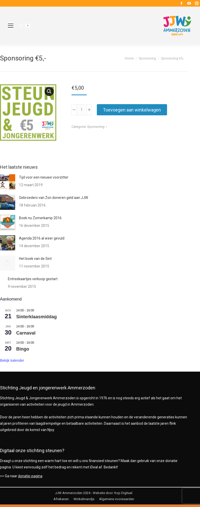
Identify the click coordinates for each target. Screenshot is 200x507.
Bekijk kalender (12, 360)
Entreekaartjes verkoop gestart (33, 279)
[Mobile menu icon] (11, 26)
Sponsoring (95, 127)
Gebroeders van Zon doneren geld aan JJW (53, 198)
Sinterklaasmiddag (36, 316)
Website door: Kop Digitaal (112, 493)
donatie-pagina (30, 476)
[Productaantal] (82, 109)
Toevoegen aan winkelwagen (132, 110)
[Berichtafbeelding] (7, 181)
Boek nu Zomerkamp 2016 (40, 218)
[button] (49, 91)
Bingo (22, 349)
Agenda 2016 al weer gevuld (41, 238)
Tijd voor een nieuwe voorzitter (43, 177)
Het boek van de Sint (35, 259)
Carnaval (25, 333)
